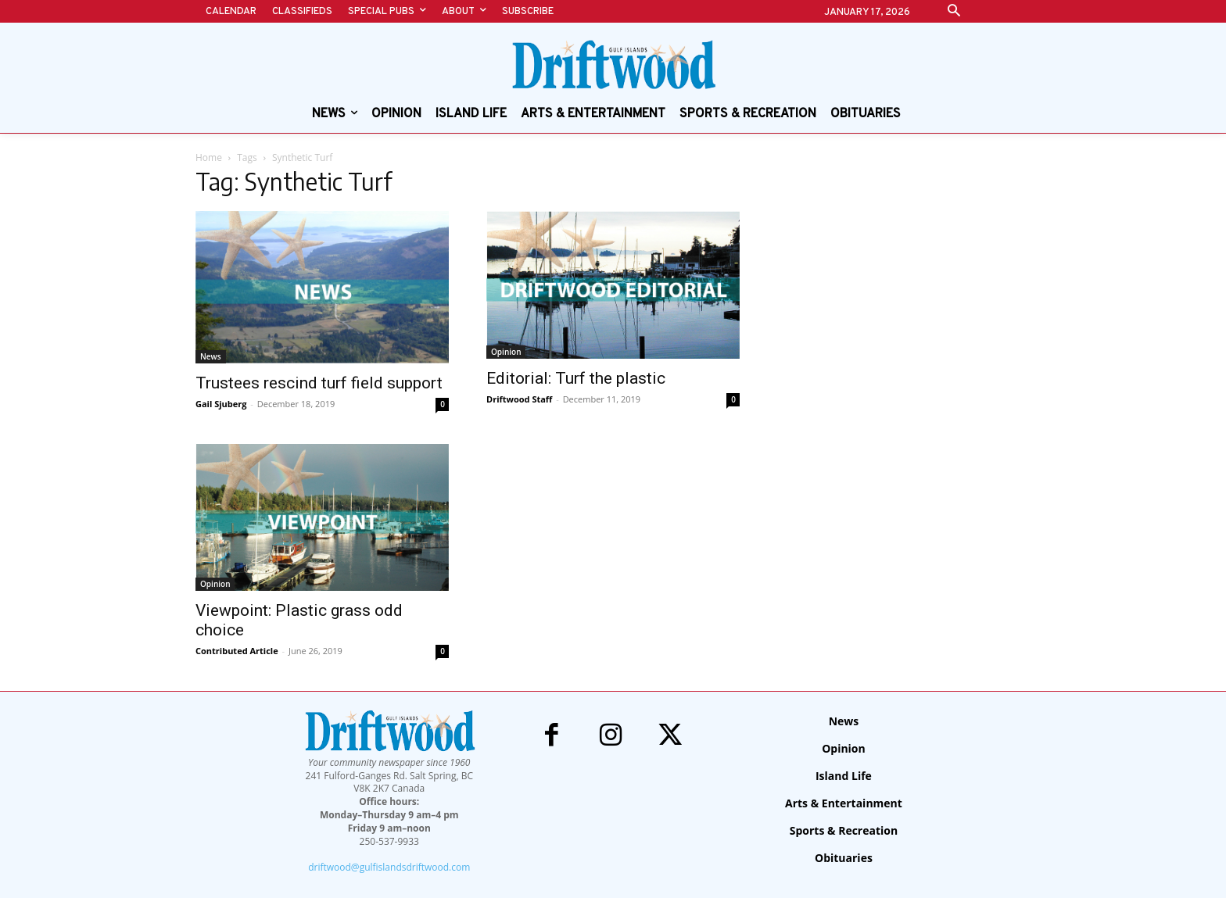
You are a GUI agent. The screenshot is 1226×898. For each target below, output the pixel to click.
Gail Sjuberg (221, 404)
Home (208, 157)
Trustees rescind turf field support (319, 383)
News (210, 356)
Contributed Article (236, 651)
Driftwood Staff (519, 399)
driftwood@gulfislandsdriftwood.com (389, 867)
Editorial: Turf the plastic (575, 378)
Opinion (506, 351)
